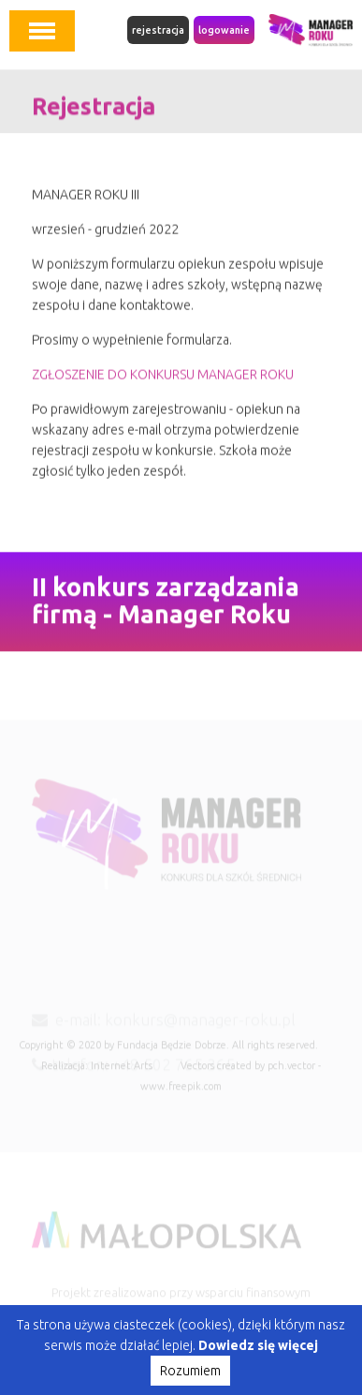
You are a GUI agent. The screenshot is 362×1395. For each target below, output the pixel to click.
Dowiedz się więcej (258, 1345)
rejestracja (158, 30)
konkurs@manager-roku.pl (200, 1031)
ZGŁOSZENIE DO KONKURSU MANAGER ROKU (163, 380)
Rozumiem (190, 1370)
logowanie (224, 30)
